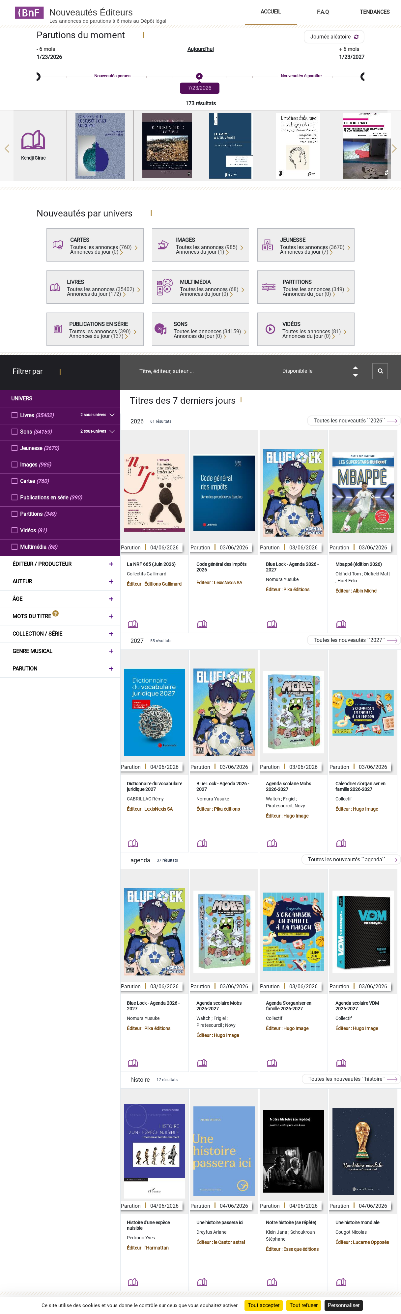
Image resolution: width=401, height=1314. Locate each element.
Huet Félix (347, 580)
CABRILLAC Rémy (145, 798)
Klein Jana (277, 1232)
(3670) (51, 448)
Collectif (343, 798)
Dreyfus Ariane (211, 1232)
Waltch (273, 798)
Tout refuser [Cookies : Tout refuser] (304, 1305)
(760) (42, 481)
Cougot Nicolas (351, 1232)
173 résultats (201, 103)
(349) (50, 514)
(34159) (42, 431)
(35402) (44, 415)
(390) (76, 497)
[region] (200, 148)
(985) (45, 464)
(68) (52, 546)
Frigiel (289, 798)
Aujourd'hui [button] (200, 49)
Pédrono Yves (141, 1237)
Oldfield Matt (377, 573)
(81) (42, 530)
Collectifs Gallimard (146, 573)
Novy (300, 805)
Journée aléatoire (335, 36)
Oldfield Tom (348, 573)
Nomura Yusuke (282, 579)
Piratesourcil (279, 805)
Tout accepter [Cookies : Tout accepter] (263, 1305)
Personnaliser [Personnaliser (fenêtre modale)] (343, 1305)
